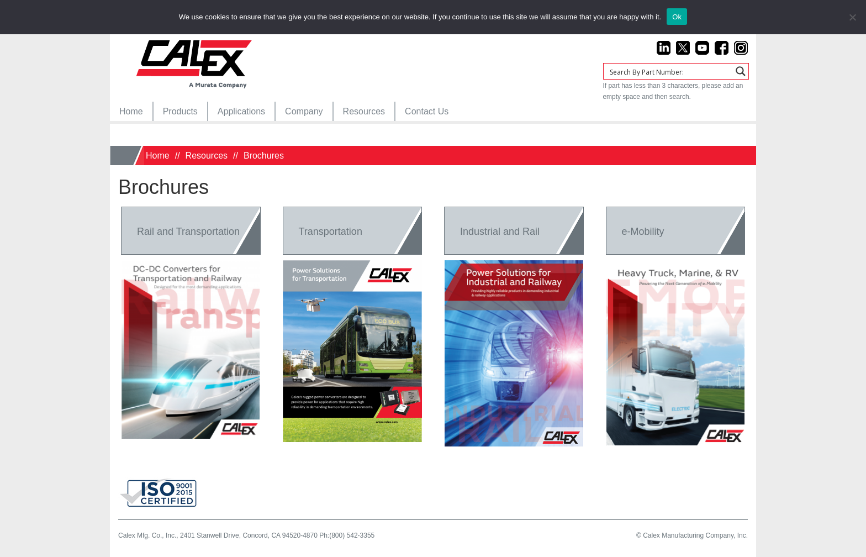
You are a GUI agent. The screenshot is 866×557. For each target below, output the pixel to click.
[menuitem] (131, 111)
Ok (677, 17)
